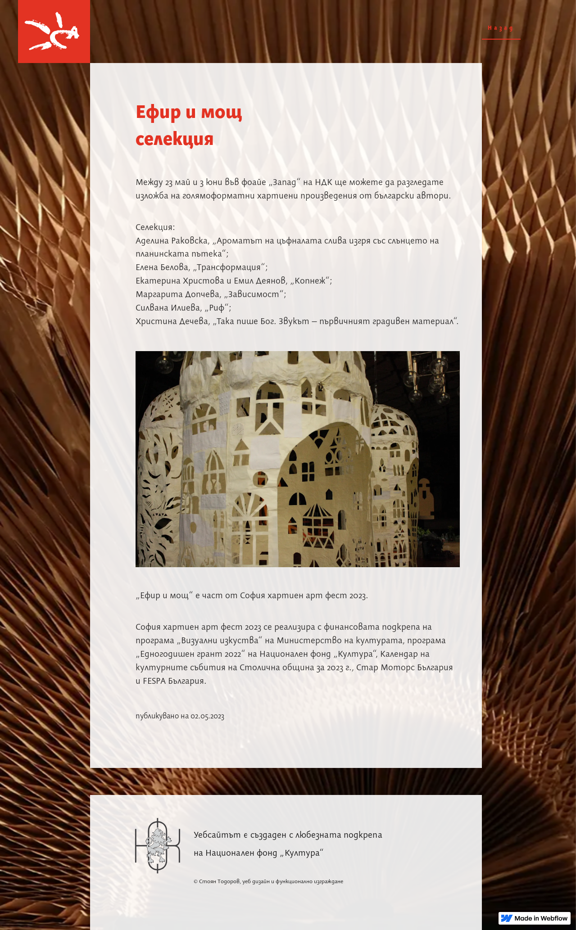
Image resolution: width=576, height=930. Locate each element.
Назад (501, 28)
